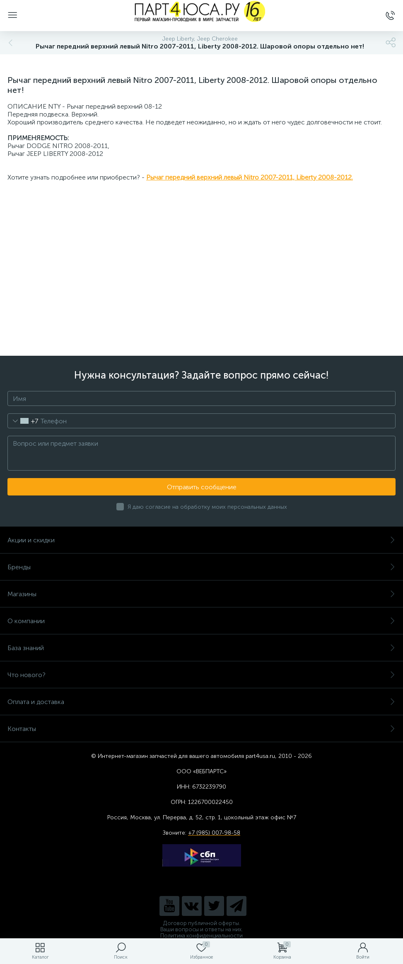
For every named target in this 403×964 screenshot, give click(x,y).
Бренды (201, 567)
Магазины (201, 594)
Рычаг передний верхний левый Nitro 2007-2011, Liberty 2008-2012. (249, 177)
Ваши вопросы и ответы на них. (201, 929)
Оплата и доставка (201, 702)
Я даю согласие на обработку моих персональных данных (207, 506)
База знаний (201, 648)
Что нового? (201, 675)
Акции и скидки (201, 540)
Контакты (201, 729)
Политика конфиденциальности (201, 935)
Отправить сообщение (201, 487)
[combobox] (23, 421)
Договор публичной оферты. (201, 923)
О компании (201, 621)
